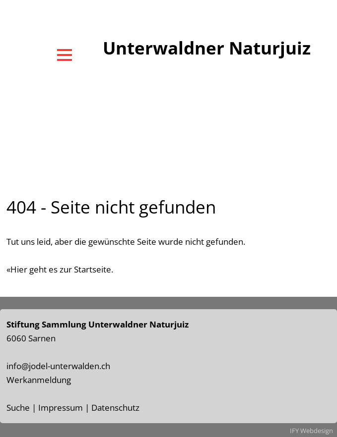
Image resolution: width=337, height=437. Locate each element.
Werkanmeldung (38, 379)
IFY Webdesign (311, 430)
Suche (18, 407)
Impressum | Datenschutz (88, 407)
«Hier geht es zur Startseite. (59, 269)
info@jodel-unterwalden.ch (58, 366)
